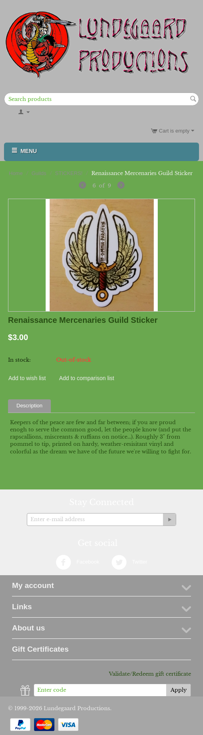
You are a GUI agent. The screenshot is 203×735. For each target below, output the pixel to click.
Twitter (129, 562)
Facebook (77, 562)
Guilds (39, 173)
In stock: (19, 359)
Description (29, 406)
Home (16, 173)
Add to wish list (27, 378)
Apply (179, 690)
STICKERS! (69, 173)
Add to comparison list (86, 378)
